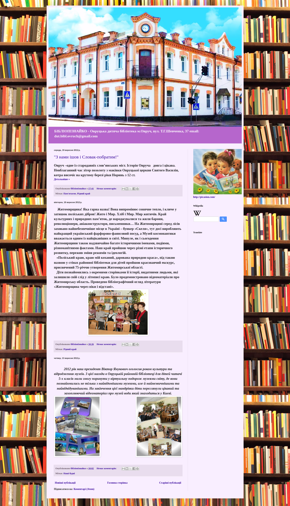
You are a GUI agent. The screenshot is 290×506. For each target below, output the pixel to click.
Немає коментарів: (107, 188)
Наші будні (69, 473)
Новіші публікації (65, 482)
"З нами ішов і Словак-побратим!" (86, 157)
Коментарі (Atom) (84, 489)
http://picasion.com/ (204, 197)
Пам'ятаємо (69, 193)
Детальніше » (62, 179)
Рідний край (83, 193)
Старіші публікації (170, 482)
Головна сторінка (117, 482)
